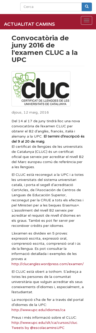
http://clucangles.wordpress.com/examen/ (48, 264)
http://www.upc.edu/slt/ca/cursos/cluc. (45, 322)
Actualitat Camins (29, 24)
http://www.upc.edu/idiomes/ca (38, 310)
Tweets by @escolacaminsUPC (38, 328)
